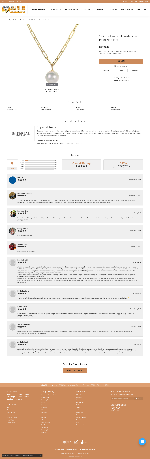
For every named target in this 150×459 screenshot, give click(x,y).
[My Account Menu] (134, 1)
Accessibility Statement (87, 449)
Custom (113, 9)
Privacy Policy (59, 449)
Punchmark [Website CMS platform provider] (78, 456)
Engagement (39, 9)
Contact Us (10, 410)
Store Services (11, 422)
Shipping (106, 70)
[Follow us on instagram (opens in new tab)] (118, 409)
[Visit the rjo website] (76, 442)
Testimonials (10, 415)
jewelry (9, 20)
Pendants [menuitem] (44, 412)
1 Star (22, 169)
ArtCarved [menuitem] (79, 397)
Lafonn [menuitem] (78, 407)
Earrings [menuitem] (43, 405)
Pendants (68, 143)
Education (127, 9)
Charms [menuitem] (43, 417)
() (56, 160)
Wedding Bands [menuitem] (45, 400)
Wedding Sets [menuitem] (45, 430)
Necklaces (15, 20)
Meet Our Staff (11, 412)
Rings (62, 143)
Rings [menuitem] (42, 402)
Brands (88, 9)
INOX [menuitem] (77, 405)
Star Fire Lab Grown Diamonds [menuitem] (84, 425)
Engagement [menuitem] (45, 397)
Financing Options (12, 417)
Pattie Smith (22, 307)
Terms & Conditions (72, 449)
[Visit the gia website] (67, 442)
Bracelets (40, 143)
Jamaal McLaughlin (25, 193)
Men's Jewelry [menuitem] (45, 422)
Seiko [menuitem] (77, 422)
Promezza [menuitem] (79, 415)
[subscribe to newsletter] (138, 399)
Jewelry (100, 9)
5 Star (22, 160)
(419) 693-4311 (52, 91)
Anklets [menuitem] (43, 415)
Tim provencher (23, 324)
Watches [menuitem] (43, 425)
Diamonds (55, 9)
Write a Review (75, 370)
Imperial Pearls (80, 109)
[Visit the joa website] (84, 442)
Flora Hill (20, 178)
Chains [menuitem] (43, 420)
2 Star (22, 167)
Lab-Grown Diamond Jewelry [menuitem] (49, 395)
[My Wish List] (143, 1)
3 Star (22, 164)
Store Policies (10, 420)
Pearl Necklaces (24, 20)
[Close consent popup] (40, 455)
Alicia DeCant (22, 342)
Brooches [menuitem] (44, 432)
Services (141, 9)
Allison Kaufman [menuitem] (80, 395)
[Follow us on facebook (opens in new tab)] (113, 409)
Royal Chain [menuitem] (79, 420)
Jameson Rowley (23, 211)
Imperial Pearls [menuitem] (80, 402)
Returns (120, 70)
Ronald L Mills (22, 260)
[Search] (125, 1)
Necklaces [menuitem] (44, 410)
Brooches (79, 143)
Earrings (47, 143)
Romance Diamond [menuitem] (81, 417)
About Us (9, 407)
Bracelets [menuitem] (44, 407)
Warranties (135, 70)
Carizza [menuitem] (78, 400)
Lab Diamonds (72, 9)
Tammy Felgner (23, 244)
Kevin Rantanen (23, 291)
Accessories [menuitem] (44, 427)
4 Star (22, 162)
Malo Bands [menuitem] (79, 412)
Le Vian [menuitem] (78, 410)
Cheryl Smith (22, 229)
